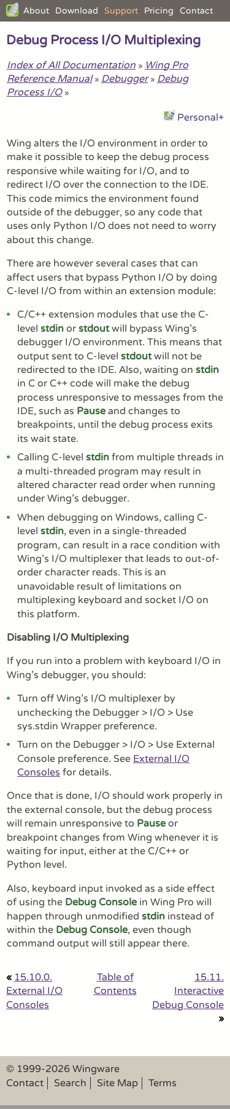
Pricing (159, 11)
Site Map (117, 1083)
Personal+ (200, 117)
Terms (162, 1083)
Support (121, 11)
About (36, 11)
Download (76, 11)
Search (70, 1083)
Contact (196, 11)
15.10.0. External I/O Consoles (34, 991)
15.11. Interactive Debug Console (188, 991)
